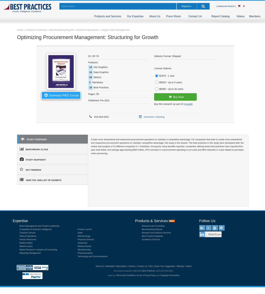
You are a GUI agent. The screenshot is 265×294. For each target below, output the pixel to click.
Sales (80, 233)
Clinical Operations (28, 236)
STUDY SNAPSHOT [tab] (33, 159)
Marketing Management (30, 253)
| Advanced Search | (226, 6)
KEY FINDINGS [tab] (30, 169)
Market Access (26, 246)
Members (254, 16)
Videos (240, 16)
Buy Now (175, 97)
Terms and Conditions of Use (129, 275)
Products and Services (107, 16)
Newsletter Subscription (116, 266)
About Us (154, 16)
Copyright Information (169, 275)
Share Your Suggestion (164, 266)
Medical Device (84, 246)
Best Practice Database (152, 236)
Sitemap (180, 266)
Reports (186, 6)
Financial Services (86, 239)
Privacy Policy (149, 275)
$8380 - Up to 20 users (168, 89)
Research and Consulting (153, 226)
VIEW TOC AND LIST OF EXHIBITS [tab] (41, 180)
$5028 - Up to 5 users (168, 82)
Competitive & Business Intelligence (35, 229)
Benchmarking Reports (152, 229)
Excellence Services (151, 239)
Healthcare (83, 243)
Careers (132, 266)
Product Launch (85, 229)
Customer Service (27, 233)
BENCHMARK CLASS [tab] (34, 149)
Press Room (173, 16)
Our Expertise (135, 16)
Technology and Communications (93, 256)
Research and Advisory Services (156, 233)
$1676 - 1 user (164, 75)
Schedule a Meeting (151, 117)
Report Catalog (220, 16)
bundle (189, 104)
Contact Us (195, 16)
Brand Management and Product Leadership (39, 226)
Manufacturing (84, 249)
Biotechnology (84, 236)
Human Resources (27, 239)
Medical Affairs (26, 243)
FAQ (151, 266)
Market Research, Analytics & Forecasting (38, 249)
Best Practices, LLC (151, 271)
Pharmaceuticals (85, 253)
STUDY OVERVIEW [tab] (33, 139)
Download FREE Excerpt (61, 95)
